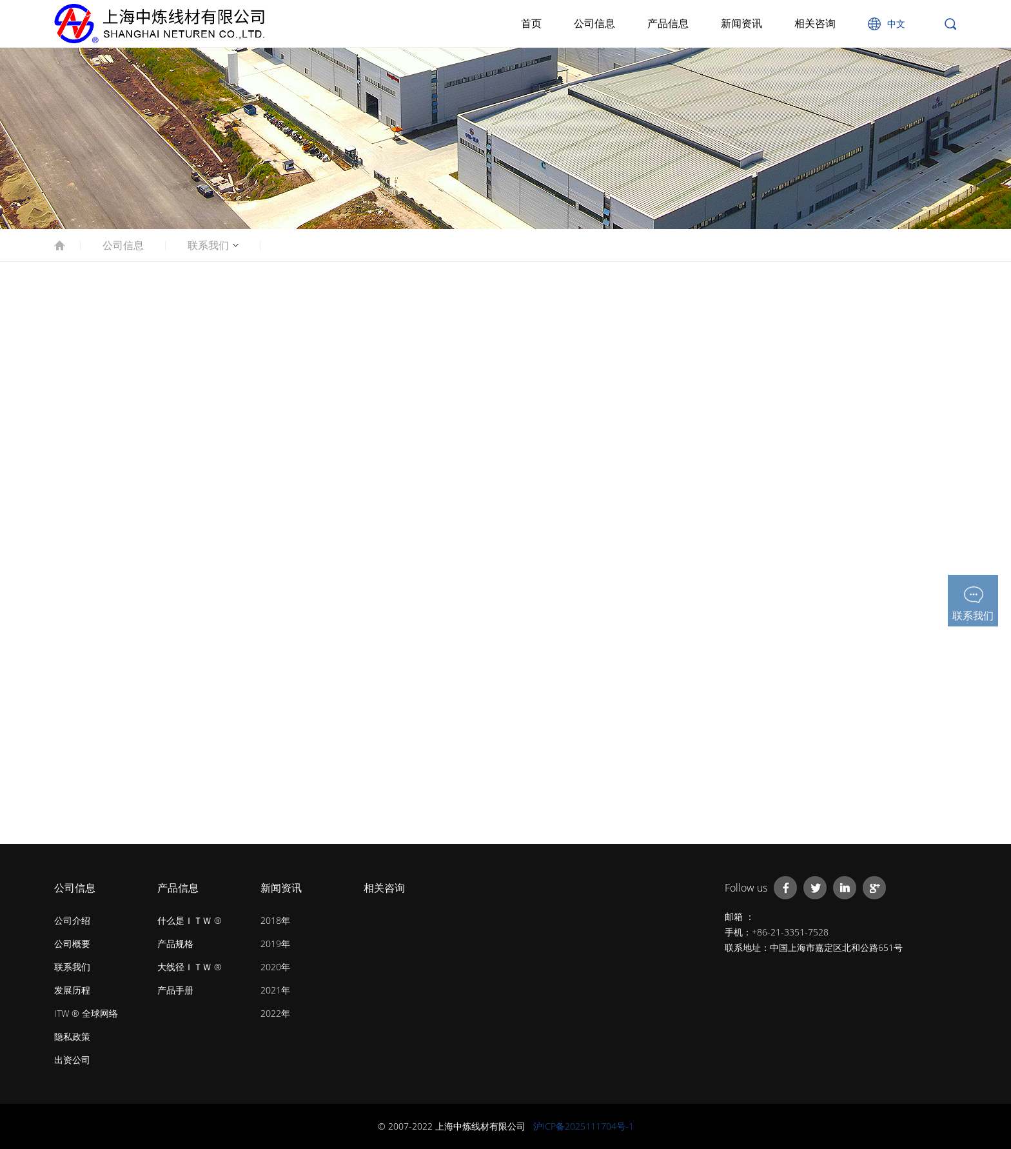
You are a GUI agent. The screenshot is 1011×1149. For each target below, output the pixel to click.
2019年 (275, 943)
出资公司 (72, 1060)
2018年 (275, 920)
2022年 (275, 1013)
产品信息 (668, 23)
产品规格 (175, 943)
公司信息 (594, 23)
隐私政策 (72, 1036)
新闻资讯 (741, 23)
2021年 (275, 990)
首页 (531, 23)
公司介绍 (72, 920)
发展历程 (72, 990)
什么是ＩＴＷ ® (189, 920)
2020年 (275, 967)
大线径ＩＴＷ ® (189, 967)
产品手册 (175, 990)
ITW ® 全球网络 (86, 1013)
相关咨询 (815, 23)
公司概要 (72, 943)
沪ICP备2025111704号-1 (583, 1126)
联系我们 (208, 245)
